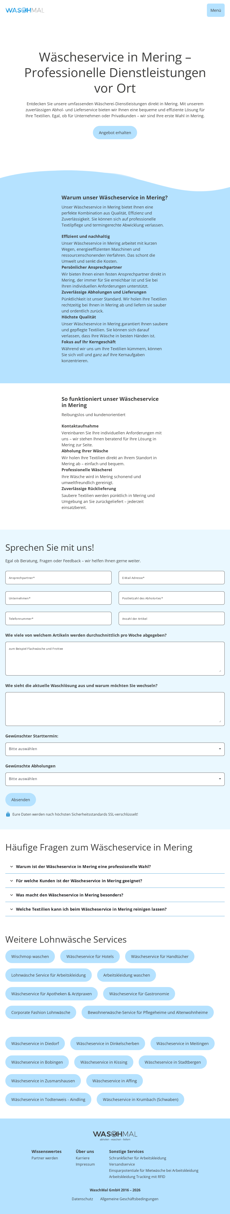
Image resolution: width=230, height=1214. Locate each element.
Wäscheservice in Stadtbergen (173, 1062)
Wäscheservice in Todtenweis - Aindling (48, 1099)
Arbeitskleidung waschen (126, 975)
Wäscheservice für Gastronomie (139, 993)
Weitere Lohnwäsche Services (66, 939)
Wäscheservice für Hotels (90, 956)
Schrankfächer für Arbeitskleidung (137, 1158)
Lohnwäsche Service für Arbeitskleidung (48, 975)
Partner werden (45, 1158)
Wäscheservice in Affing (114, 1080)
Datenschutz (82, 1198)
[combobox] (171, 597)
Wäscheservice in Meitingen (182, 1043)
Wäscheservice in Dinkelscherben (107, 1043)
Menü (215, 10)
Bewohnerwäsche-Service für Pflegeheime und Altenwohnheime (148, 1012)
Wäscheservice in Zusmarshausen (43, 1080)
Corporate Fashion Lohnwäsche (40, 1012)
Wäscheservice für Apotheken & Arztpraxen (51, 993)
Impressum (85, 1164)
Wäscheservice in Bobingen (37, 1062)
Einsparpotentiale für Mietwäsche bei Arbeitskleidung (153, 1170)
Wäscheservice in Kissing (103, 1062)
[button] (115, 866)
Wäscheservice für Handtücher (159, 956)
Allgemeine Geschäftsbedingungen (129, 1198)
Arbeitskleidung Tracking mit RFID (137, 1176)
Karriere (83, 1158)
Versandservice (122, 1164)
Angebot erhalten (115, 132)
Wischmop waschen (30, 956)
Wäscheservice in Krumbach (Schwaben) (140, 1099)
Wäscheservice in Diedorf (35, 1043)
